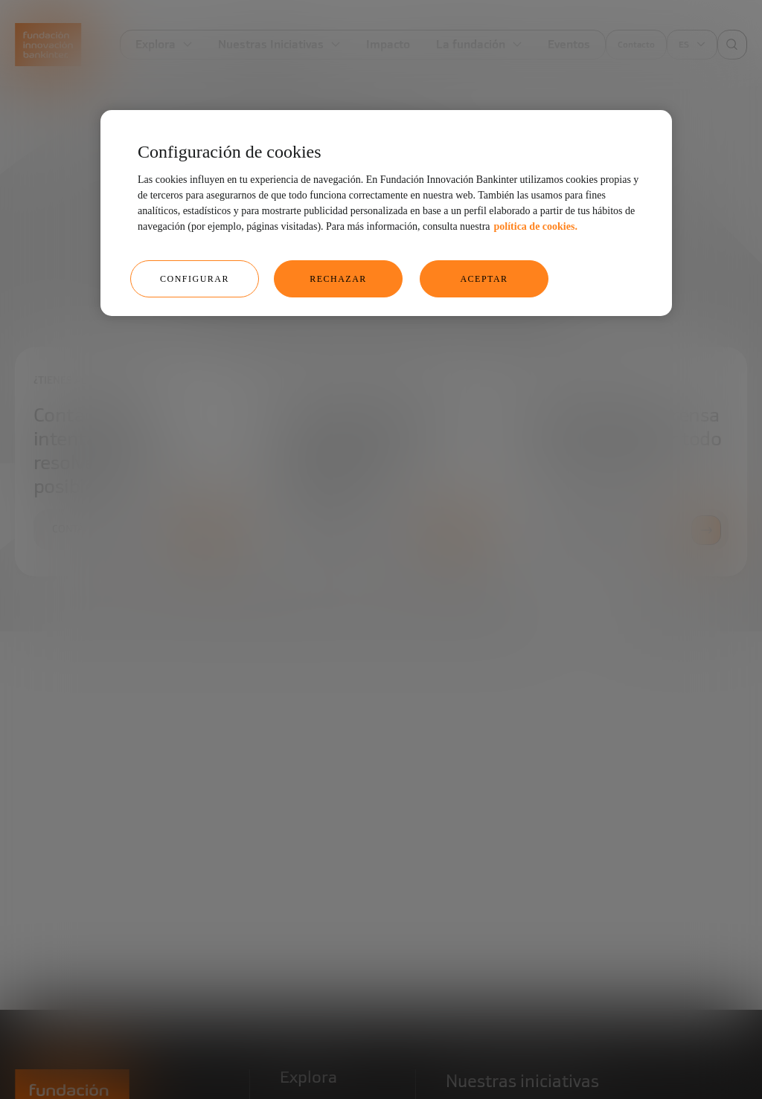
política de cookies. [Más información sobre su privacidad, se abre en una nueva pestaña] (535, 226)
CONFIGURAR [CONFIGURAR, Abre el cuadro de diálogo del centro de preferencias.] (194, 279)
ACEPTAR (484, 279)
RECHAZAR (338, 279)
